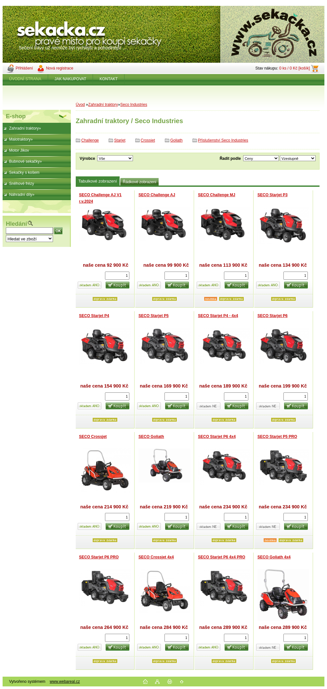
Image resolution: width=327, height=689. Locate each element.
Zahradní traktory (103, 104)
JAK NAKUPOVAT (70, 79)
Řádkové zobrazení (139, 182)
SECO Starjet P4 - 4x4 (218, 315)
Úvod (80, 104)
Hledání (16, 224)
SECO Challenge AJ (156, 195)
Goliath (176, 140)
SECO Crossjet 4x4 (156, 557)
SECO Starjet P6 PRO (99, 557)
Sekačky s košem (24, 172)
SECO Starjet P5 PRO (277, 436)
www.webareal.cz (65, 681)
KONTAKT (108, 79)
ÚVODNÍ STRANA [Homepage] (25, 79)
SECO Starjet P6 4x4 (217, 436)
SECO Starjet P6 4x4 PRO (221, 557)
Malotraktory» (21, 139)
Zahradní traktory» (25, 128)
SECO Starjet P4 (94, 315)
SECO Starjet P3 (272, 195)
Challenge (90, 140)
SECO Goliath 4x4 (274, 557)
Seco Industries (133, 104)
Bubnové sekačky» (25, 161)
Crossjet (148, 140)
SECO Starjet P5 (153, 315)
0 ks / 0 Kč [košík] (294, 68)
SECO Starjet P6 (272, 315)
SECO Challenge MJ (216, 195)
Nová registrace (59, 68)
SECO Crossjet (93, 436)
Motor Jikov (19, 150)
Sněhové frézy (21, 183)
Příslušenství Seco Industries (223, 140)
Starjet (119, 140)
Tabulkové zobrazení (97, 181)
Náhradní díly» (21, 194)
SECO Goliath (151, 436)
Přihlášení (24, 68)
